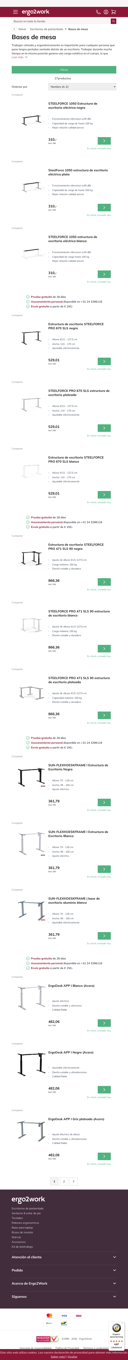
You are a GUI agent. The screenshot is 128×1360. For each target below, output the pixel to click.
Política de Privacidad (67, 1348)
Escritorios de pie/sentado (46, 29)
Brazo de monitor (22, 1232)
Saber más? (58, 1356)
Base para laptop (22, 1227)
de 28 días (48, 296)
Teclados (17, 1218)
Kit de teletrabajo (22, 1246)
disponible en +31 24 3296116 (66, 301)
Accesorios (19, 1242)
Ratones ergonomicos (25, 1222)
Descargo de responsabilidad (35, 1348)
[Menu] (122, 1324)
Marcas (16, 1237)
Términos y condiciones (96, 1348)
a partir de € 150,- (52, 306)
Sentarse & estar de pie (26, 1213)
